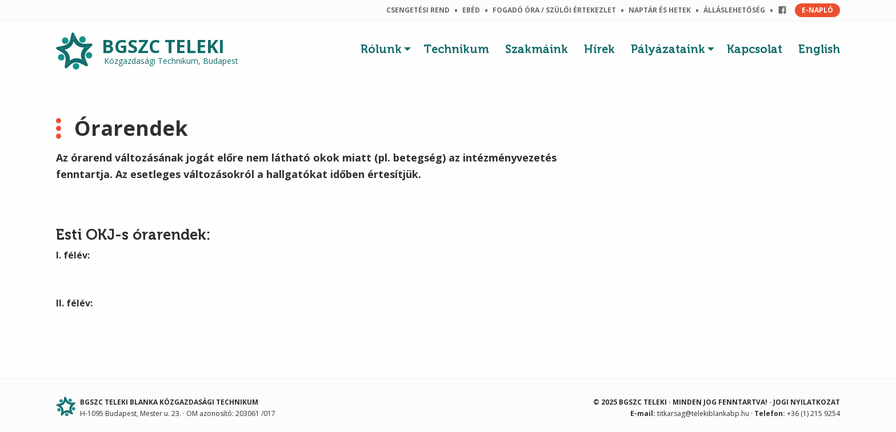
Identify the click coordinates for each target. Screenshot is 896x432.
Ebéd (471, 10)
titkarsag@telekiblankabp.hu (703, 413)
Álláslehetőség (734, 10)
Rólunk (381, 49)
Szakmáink (536, 49)
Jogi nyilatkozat (806, 402)
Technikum (456, 49)
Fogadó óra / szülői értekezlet (554, 10)
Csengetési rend (418, 10)
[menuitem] (388, 46)
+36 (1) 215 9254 (813, 413)
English (819, 49)
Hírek (599, 49)
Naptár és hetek (660, 10)
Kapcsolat (754, 49)
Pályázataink (668, 49)
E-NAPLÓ (817, 10)
